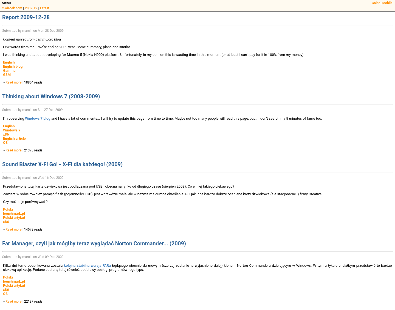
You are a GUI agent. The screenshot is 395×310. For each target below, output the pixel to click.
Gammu (9, 70)
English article (14, 138)
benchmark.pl (14, 213)
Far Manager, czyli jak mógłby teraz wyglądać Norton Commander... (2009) (94, 243)
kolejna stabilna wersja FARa (87, 265)
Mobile (387, 3)
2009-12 (31, 8)
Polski (8, 209)
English (9, 62)
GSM (7, 75)
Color (376, 3)
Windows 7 (12, 130)
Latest (44, 8)
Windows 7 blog (37, 118)
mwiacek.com (12, 8)
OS (5, 142)
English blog (12, 66)
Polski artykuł (14, 218)
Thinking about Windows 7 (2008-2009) (51, 96)
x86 (6, 134)
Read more (13, 82)
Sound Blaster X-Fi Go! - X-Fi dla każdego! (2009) (62, 164)
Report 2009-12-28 (26, 17)
